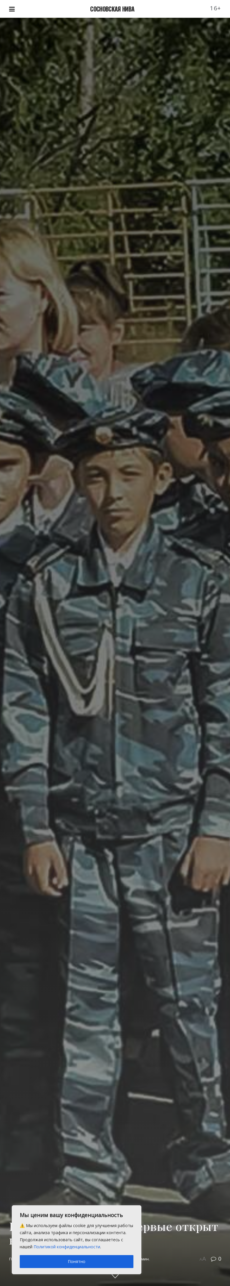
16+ (215, 8)
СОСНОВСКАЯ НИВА (112, 9)
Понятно (76, 1261)
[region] (76, 1239)
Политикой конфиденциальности (67, 1246)
